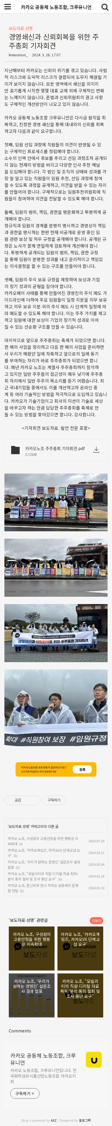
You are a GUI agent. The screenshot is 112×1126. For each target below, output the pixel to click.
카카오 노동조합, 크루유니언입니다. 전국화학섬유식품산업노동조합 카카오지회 (43, 1075)
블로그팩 (85, 1120)
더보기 (96, 920)
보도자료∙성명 (21, 28)
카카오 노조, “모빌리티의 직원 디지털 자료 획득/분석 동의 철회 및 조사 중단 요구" (43, 876)
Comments (20, 1031)
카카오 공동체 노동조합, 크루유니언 (43, 1059)
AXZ (54, 1120)
